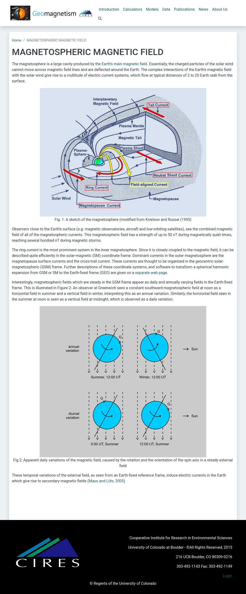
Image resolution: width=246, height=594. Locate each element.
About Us (219, 9)
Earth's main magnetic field (124, 64)
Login (227, 576)
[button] (100, 18)
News (203, 9)
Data (166, 9)
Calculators (132, 9)
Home (16, 40)
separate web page (151, 272)
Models (152, 9)
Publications (184, 9)
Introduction (109, 9)
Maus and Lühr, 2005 (106, 481)
